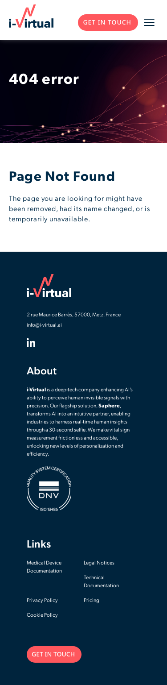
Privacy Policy (42, 600)
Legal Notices (99, 563)
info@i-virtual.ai (44, 325)
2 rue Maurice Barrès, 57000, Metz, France (74, 315)
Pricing (91, 600)
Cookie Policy (42, 615)
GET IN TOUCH (107, 22)
